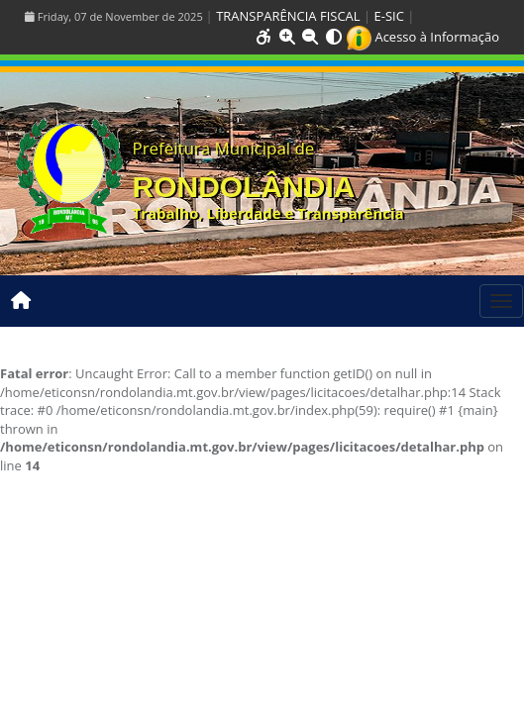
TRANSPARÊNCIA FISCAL (288, 16)
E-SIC (389, 16)
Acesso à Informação (423, 37)
